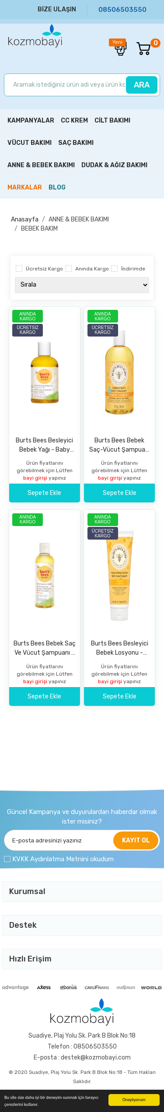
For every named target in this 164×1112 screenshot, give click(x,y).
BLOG (57, 187)
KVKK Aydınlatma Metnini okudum (63, 859)
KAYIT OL (136, 840)
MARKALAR (24, 187)
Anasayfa (24, 219)
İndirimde (133, 269)
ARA (142, 85)
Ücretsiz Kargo (44, 269)
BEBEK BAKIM (39, 228)
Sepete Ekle (44, 493)
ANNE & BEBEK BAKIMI (79, 219)
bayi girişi (36, 478)
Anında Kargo (92, 269)
